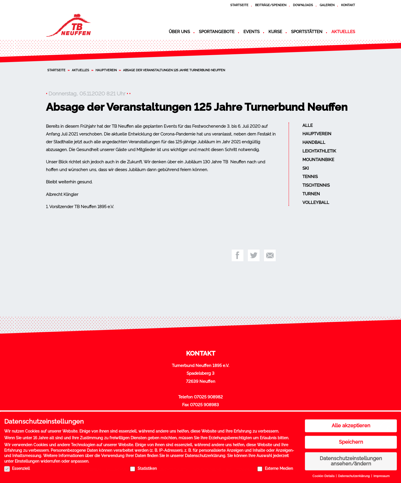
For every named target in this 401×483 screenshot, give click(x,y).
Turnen (311, 193)
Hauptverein (106, 70)
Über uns (179, 31)
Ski (305, 168)
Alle (307, 125)
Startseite (239, 5)
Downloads (303, 5)
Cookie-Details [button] (323, 474)
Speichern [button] (351, 440)
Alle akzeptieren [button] (351, 424)
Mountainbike (318, 159)
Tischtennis (316, 185)
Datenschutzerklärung (205, 454)
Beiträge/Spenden (270, 5)
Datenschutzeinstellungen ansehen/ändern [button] (351, 459)
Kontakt (348, 5)
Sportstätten (306, 31)
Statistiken (143, 466)
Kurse (275, 31)
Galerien (327, 5)
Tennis (310, 176)
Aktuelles (343, 31)
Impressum (381, 474)
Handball (313, 142)
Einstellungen (27, 459)
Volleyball (315, 202)
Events (251, 31)
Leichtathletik (319, 151)
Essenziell (17, 466)
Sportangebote (216, 31)
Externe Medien (275, 466)
